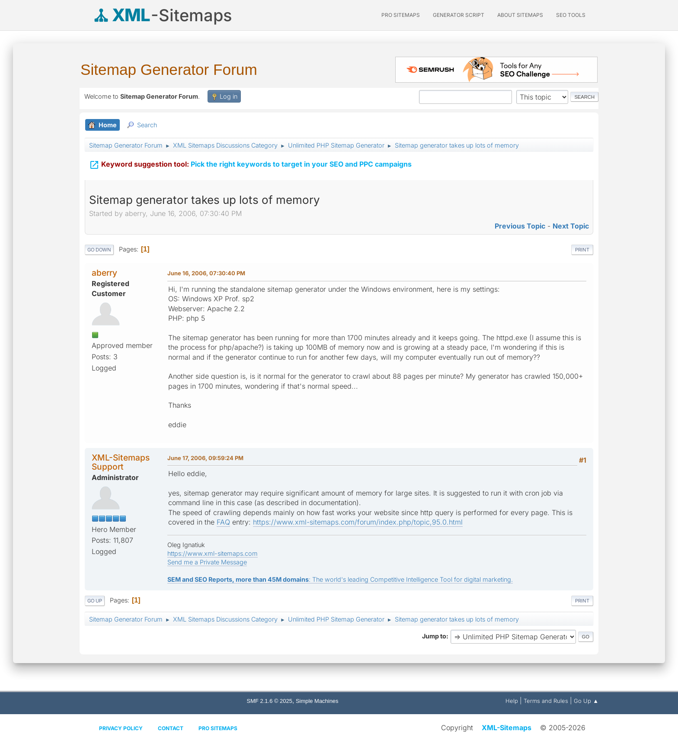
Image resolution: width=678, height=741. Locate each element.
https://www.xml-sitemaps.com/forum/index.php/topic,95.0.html (358, 522)
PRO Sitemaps (400, 15)
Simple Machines (317, 701)
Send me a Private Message (207, 562)
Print (582, 250)
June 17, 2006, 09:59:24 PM (205, 457)
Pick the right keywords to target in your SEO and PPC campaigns (250, 163)
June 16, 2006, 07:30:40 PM (206, 273)
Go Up (94, 601)
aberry (104, 272)
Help (511, 700)
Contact (170, 728)
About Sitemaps (520, 15)
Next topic (571, 226)
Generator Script (458, 15)
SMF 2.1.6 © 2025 (269, 701)
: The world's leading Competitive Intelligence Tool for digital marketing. (340, 579)
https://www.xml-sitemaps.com (212, 553)
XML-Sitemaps (506, 727)
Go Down (99, 250)
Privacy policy (121, 728)
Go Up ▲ (586, 700)
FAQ (223, 522)
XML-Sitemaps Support (121, 462)
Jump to (434, 636)
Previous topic (520, 226)
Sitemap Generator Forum (168, 69)
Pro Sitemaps (217, 728)
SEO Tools (570, 15)
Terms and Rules (546, 700)
